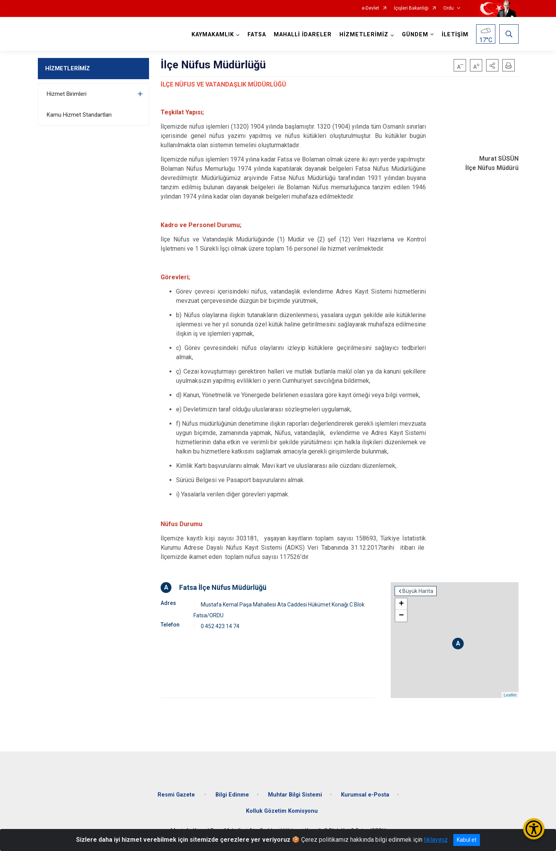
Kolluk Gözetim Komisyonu (282, 811)
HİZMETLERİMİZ (67, 68)
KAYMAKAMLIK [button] (213, 34)
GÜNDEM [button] (415, 34)
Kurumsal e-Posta (365, 795)
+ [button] (401, 604)
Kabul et (466, 840)
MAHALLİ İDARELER (303, 34)
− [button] (401, 616)
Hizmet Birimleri (66, 93)
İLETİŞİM (455, 34)
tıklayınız (436, 839)
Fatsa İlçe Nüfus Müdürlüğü (222, 587)
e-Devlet (370, 8)
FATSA (256, 34)
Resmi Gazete (177, 795)
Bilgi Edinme (232, 795)
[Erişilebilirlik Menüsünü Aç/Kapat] (533, 828)
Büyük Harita (417, 591)
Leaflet (509, 695)
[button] (492, 65)
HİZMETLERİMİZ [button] (363, 34)
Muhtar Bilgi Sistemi (295, 795)
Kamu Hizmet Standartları (79, 114)
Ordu (448, 8)
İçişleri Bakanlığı (411, 8)
